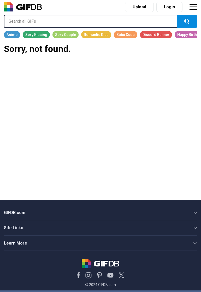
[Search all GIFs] (90, 21)
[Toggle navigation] (193, 7)
